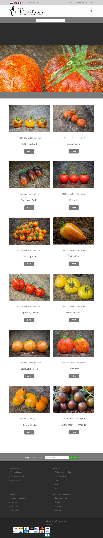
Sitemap (58, 510)
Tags (56, 488)
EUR (25, 2)
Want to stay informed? (34, 457)
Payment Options (17, 472)
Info (29, 151)
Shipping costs (36, 138)
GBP (29, 2)
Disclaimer (58, 502)
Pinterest (59, 521)
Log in (71, 2)
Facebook (50, 521)
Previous (2, 57)
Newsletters (15, 510)
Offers (57, 480)
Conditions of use (61, 498)
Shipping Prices (16, 480)
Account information (18, 498)
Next (100, 57)
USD (33, 2)
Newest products (61, 476)
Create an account (81, 2)
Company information (18, 476)
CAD (37, 2)
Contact (91, 2)
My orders (14, 502)
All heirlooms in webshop (63, 472)
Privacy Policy (59, 506)
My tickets (14, 506)
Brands (57, 484)
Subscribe (73, 457)
